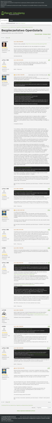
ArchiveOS (43, 418)
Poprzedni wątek (38, 34)
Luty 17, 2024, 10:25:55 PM (18, 348)
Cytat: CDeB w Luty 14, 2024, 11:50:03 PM (23, 350)
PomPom (5, 41)
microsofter (6, 75)
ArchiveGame (3, 419)
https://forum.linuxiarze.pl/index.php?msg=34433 (36, 43)
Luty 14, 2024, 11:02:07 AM (18, 247)
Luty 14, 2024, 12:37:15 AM (18, 229)
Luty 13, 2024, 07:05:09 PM (18, 41)
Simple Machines (10, 420)
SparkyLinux (38, 418)
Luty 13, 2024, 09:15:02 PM (18, 60)
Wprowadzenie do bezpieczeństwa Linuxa (36, 313)
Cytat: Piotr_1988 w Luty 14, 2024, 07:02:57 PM (24, 329)
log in (19, 23)
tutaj (18, 285)
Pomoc (21, 416)
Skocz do (33, 407)
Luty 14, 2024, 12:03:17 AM (19, 210)
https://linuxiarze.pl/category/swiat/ (27, 284)
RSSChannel (10, 418)
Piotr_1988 (6, 60)
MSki (4, 248)
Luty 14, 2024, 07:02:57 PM (18, 262)
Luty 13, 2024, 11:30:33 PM (19, 74)
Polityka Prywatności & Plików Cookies (36, 416)
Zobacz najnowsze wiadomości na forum (26, 410)
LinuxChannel (14, 418)
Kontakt (45, 416)
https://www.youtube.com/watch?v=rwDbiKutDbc (24, 274)
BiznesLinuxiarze (26, 418)
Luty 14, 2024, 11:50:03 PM (18, 310)
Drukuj (49, 37)
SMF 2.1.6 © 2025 (4, 420)
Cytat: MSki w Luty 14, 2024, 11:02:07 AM (23, 265)
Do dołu (3, 37)
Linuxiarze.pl (20, 418)
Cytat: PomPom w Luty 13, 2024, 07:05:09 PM (23, 167)
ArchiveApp (47, 418)
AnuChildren (9, 419)
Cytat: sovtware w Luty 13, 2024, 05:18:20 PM (23, 82)
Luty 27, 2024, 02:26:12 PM (19, 368)
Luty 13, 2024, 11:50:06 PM (18, 188)
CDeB (4, 310)
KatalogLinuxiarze (32, 418)
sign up (23, 23)
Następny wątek (47, 34)
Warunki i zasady (26, 416)
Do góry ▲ (49, 416)
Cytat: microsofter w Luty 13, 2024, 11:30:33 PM (24, 191)
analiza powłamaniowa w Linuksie (41, 314)
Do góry (3, 402)
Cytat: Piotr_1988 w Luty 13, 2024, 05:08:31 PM (24, 94)
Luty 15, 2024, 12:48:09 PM (18, 326)
